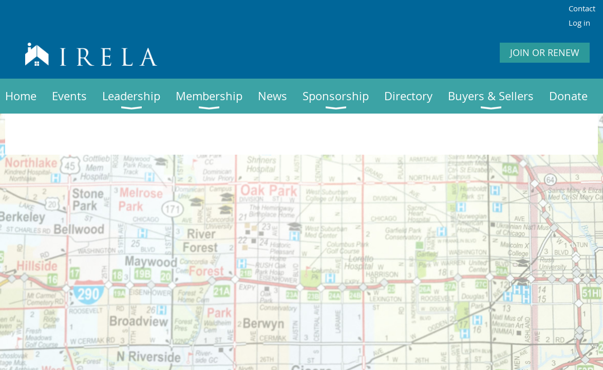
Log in (579, 22)
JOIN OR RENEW (544, 52)
